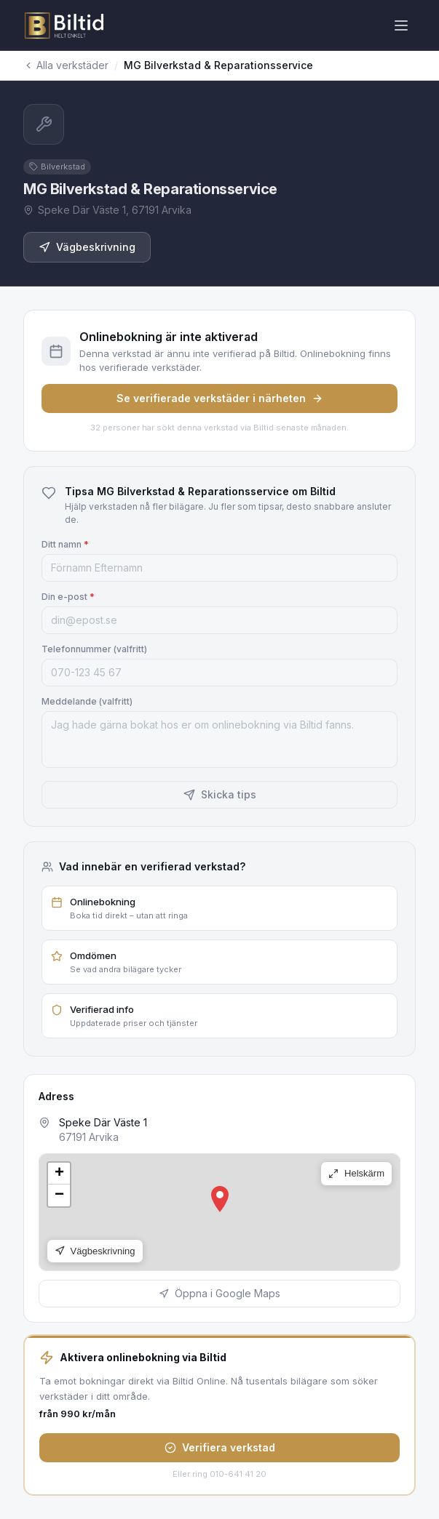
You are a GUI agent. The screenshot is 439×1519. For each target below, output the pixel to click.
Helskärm (356, 1173)
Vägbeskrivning (87, 247)
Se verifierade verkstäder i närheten (219, 398)
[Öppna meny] (401, 25)
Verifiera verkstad (220, 1447)
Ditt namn (65, 544)
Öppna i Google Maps (219, 1293)
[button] (220, 1199)
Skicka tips (219, 794)
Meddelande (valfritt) (87, 701)
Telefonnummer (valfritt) (94, 649)
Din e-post (68, 596)
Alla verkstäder (65, 65)
